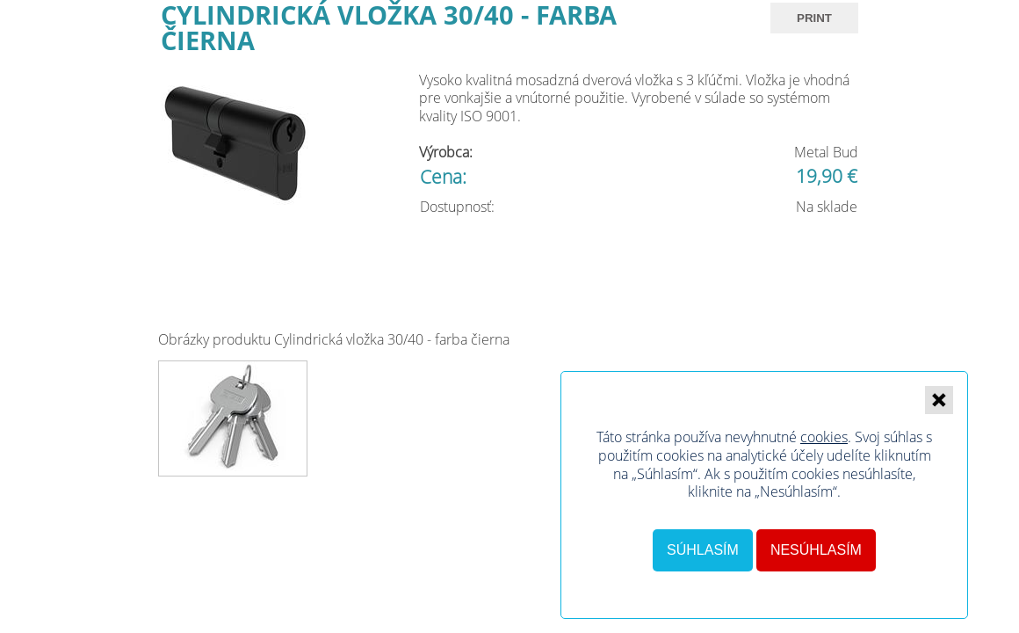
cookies (824, 437)
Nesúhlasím (816, 549)
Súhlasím (703, 549)
